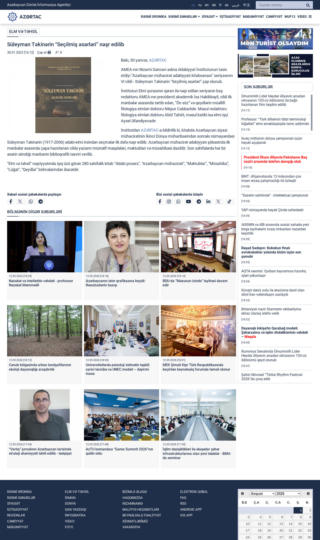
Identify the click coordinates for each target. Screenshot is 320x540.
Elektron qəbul (194, 492)
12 (269, 524)
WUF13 (289, 17)
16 (309, 524)
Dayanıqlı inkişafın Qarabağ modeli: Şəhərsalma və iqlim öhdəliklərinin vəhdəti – (274, 332)
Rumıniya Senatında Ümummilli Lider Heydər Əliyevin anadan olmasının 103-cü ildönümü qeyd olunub (273, 355)
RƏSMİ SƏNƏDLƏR (184, 17)
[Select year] (288, 493)
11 (259, 524)
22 (300, 530)
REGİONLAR (16, 515)
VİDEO (302, 17)
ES (226, 5)
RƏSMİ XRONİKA (153, 17)
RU (200, 5)
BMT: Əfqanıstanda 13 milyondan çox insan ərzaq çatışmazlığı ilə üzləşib (271, 178)
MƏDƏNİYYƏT (253, 17)
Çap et (44, 52)
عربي (236, 5)
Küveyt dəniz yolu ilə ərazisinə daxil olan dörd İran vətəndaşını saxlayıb (272, 292)
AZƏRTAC (158, 60)
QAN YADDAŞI (75, 510)
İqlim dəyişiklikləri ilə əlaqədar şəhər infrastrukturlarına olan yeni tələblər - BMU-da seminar (197, 453)
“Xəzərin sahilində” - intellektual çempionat (274, 195)
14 (290, 524)
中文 (246, 5)
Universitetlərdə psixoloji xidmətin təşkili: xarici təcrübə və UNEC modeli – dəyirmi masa (118, 369)
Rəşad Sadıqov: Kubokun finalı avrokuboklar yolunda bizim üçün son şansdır (271, 252)
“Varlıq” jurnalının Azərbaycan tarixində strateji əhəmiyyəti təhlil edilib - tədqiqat (40, 451)
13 (281, 524)
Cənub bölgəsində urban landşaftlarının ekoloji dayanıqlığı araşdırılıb (40, 367)
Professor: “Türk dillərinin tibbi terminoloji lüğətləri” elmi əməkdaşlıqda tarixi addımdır (275, 121)
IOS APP (186, 515)
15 (300, 524)
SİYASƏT (210, 17)
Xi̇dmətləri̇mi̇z (135, 521)
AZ (193, 5)
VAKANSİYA (131, 527)
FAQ (183, 498)
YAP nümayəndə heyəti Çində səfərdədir (272, 210)
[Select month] (262, 493)
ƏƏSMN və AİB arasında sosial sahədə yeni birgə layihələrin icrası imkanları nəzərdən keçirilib (275, 229)
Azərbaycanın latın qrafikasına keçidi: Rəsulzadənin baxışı (115, 283)
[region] (277, 238)
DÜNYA (70, 504)
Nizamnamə (132, 504)
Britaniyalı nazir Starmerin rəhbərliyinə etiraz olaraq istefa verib (271, 311)
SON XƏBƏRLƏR (258, 86)
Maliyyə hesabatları (140, 510)
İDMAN (70, 498)
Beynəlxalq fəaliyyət (141, 515)
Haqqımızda (132, 498)
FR (220, 5)
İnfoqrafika (75, 515)
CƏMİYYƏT (274, 17)
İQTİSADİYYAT (230, 17)
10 (247, 524)
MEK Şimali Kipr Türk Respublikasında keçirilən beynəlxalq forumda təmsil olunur (196, 367)
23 (309, 530)
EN (207, 5)
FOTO (69, 527)
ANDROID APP (191, 510)
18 (259, 530)
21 (290, 530)
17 (247, 530)
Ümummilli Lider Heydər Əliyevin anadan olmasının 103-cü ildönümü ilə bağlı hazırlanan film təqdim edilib (273, 100)
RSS (183, 504)
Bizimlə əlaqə (134, 492)
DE (214, 5)
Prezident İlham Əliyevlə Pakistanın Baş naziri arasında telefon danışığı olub (275, 159)
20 (281, 530)
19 (269, 530)
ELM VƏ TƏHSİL (23, 31)
